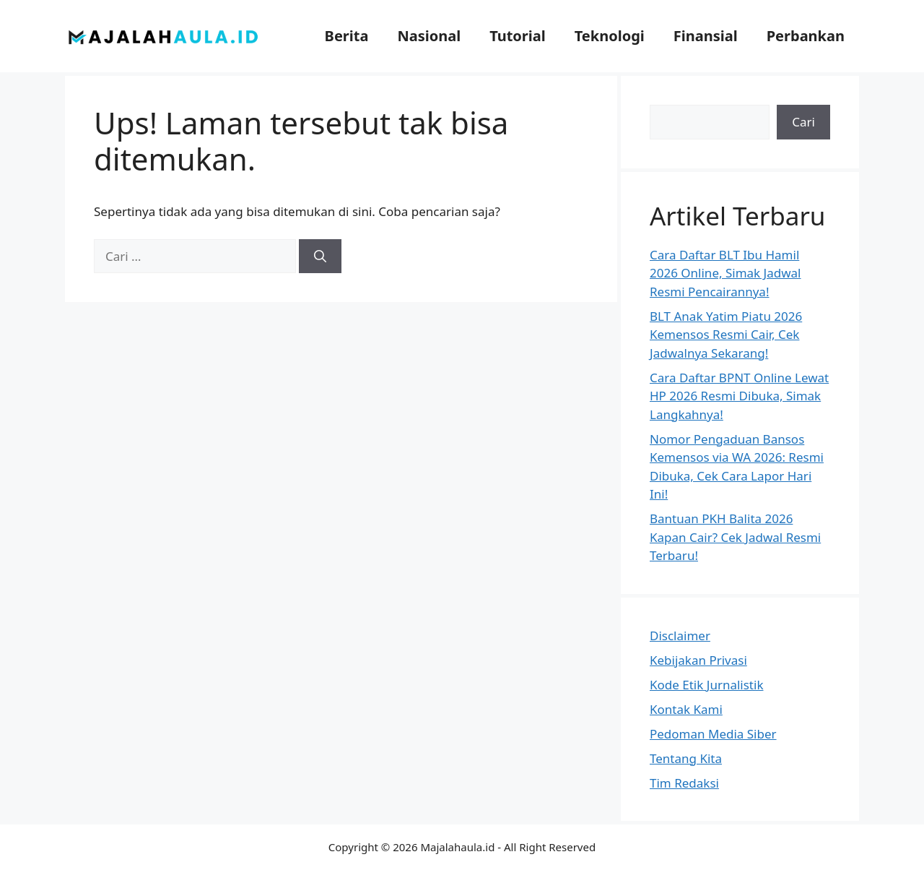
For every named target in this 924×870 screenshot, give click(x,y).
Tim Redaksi (684, 783)
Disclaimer (680, 635)
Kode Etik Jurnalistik (706, 684)
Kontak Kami (686, 709)
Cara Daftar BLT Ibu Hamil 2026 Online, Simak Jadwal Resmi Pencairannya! (725, 273)
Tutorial (517, 36)
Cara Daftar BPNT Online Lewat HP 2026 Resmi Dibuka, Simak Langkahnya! (739, 396)
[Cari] (320, 256)
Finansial (706, 36)
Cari (803, 121)
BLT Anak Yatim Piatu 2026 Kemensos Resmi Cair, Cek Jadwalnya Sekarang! (726, 334)
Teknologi (610, 36)
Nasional (429, 36)
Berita (347, 36)
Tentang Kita (686, 758)
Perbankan (806, 36)
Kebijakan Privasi (698, 660)
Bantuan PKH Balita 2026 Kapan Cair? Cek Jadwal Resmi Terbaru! (735, 537)
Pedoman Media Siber (713, 733)
